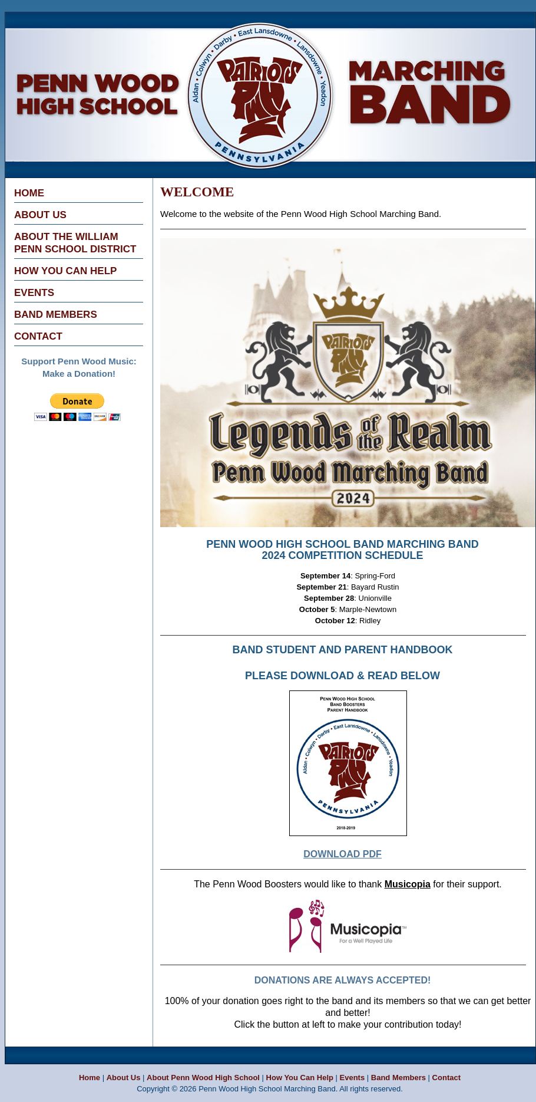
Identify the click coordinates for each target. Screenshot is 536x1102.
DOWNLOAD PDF (342, 854)
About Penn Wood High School (203, 1077)
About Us (40, 215)
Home (29, 193)
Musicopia (408, 884)
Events (34, 292)
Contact (38, 336)
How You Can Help (65, 271)
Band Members (55, 314)
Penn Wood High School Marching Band (174, 20)
